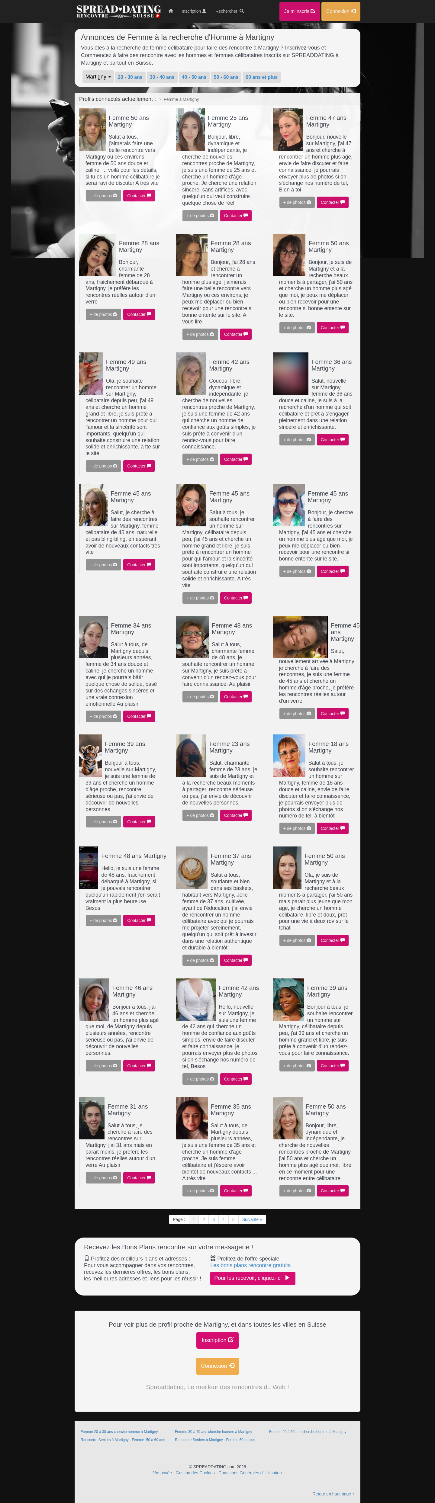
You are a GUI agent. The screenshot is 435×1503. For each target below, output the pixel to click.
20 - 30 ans (130, 77)
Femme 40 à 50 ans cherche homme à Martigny (307, 1432)
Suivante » (252, 1219)
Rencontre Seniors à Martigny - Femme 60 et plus (215, 1440)
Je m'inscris (300, 11)
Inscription (217, 1340)
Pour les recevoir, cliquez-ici (253, 1278)
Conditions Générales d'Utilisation (250, 1472)
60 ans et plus (262, 77)
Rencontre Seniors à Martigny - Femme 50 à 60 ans (123, 1440)
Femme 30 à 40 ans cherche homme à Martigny (213, 1432)
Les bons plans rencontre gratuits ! (252, 1265)
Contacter (139, 195)
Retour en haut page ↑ (333, 1494)
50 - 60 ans (226, 77)
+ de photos (103, 195)
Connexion (217, 1366)
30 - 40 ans (162, 77)
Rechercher (229, 11)
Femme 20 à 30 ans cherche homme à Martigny (119, 1432)
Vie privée (162, 1472)
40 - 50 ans (194, 77)
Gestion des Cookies (195, 1472)
